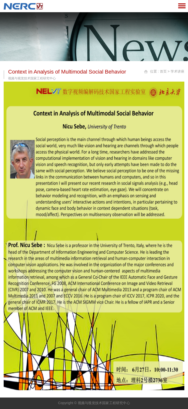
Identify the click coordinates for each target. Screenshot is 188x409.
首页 (163, 71)
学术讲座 (177, 71)
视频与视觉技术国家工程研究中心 (104, 403)
